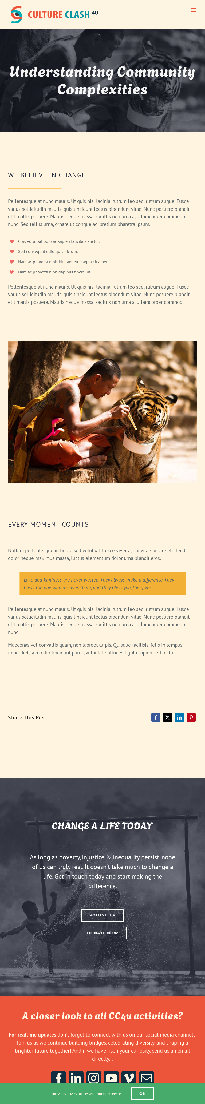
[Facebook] (156, 717)
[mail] (146, 1078)
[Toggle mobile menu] (194, 10)
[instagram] (93, 1078)
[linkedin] (76, 1078)
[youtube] (111, 1078)
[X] (168, 717)
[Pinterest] (191, 717)
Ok (142, 1093)
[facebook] (58, 1078)
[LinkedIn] (179, 717)
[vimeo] (128, 1078)
